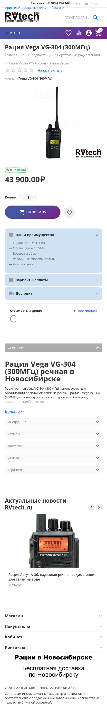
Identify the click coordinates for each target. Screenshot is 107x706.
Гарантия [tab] (54, 469)
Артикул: (11, 78)
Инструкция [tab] (54, 421)
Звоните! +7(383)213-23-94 (50, 3)
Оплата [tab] (54, 457)
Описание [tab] (54, 347)
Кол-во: (11, 197)
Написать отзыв (50, 70)
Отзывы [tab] (54, 433)
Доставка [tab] (54, 445)
